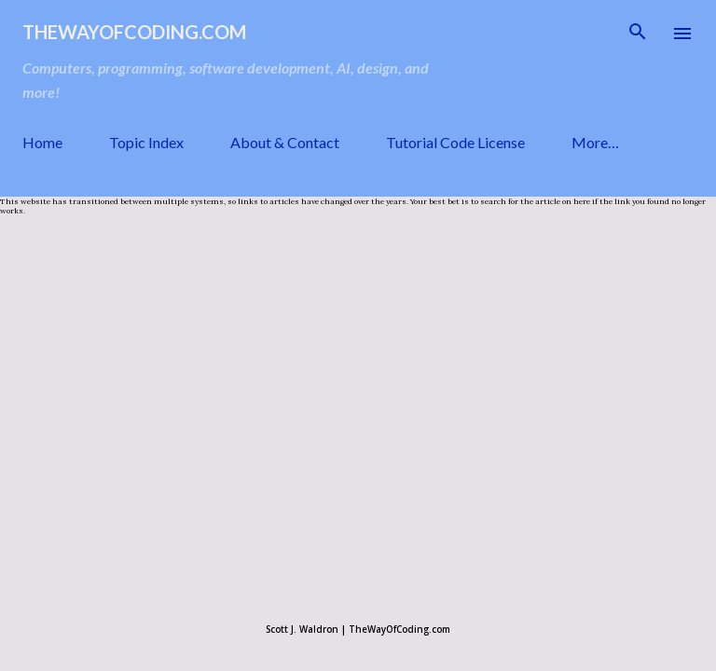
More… (595, 142)
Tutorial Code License (455, 142)
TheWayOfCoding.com (134, 32)
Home (42, 142)
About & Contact (284, 142)
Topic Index (146, 142)
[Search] (637, 33)
